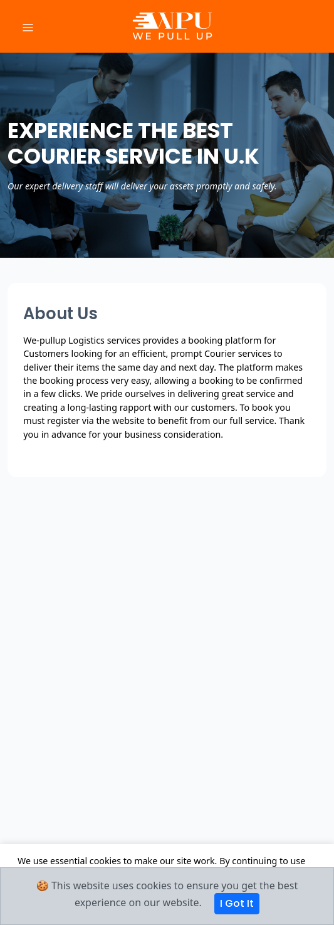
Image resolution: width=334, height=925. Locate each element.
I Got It (237, 903)
